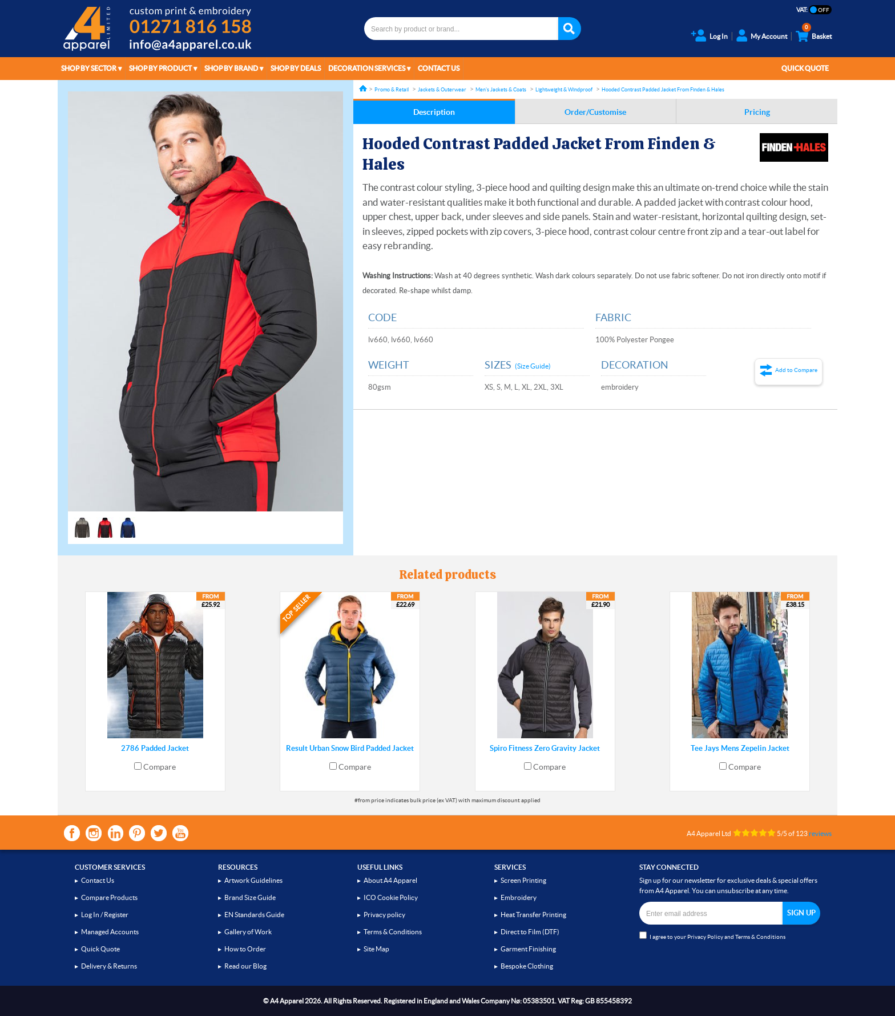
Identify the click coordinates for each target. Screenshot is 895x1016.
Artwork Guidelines (253, 880)
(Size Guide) (533, 366)
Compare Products (109, 897)
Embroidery (519, 897)
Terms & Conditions (393, 931)
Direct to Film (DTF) (530, 931)
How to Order (245, 949)
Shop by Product (160, 68)
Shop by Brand (231, 68)
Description (434, 112)
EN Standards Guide (254, 914)
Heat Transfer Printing (533, 914)
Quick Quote (805, 68)
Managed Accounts (110, 931)
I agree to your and (712, 935)
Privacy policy (384, 914)
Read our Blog (245, 966)
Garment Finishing (528, 949)
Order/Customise (595, 112)
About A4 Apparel (390, 880)
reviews (820, 833)
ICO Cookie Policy (391, 897)
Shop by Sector (88, 68)
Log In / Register (104, 914)
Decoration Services (366, 68)
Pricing (757, 112)
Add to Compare (796, 370)
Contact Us (438, 68)
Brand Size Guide (250, 897)
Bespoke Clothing (527, 966)
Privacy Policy (705, 937)
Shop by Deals (296, 68)
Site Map (376, 949)
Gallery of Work (248, 931)
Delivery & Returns (109, 966)
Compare (159, 766)
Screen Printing (523, 880)
